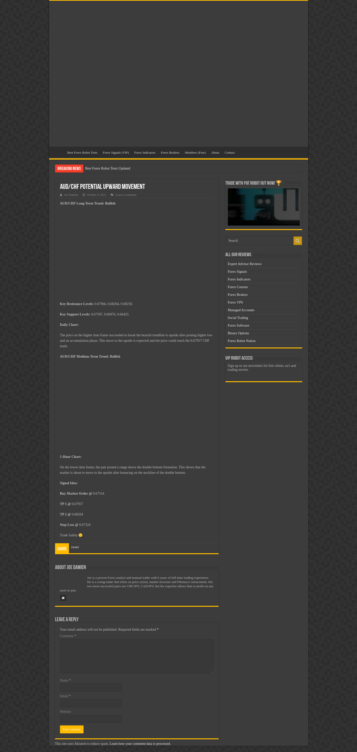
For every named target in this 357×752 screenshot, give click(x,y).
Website (65, 712)
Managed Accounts (241, 310)
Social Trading (238, 318)
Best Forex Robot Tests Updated (107, 168)
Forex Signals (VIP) (116, 152)
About (215, 152)
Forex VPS (235, 302)
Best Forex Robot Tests (82, 152)
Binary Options (238, 333)
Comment (68, 636)
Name (65, 680)
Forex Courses (238, 287)
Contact (230, 152)
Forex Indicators (145, 152)
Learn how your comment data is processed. (140, 744)
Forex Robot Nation (242, 341)
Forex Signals (237, 271)
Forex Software (238, 325)
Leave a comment (126, 195)
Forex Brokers (170, 152)
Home (58, 152)
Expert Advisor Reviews (245, 264)
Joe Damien (71, 195)
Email (65, 696)
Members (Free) (195, 152)
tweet (75, 547)
